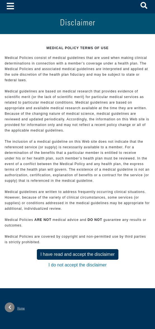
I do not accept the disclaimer (78, 265)
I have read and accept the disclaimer (77, 254)
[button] (144, 6)
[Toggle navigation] (10, 6)
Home (15, 307)
